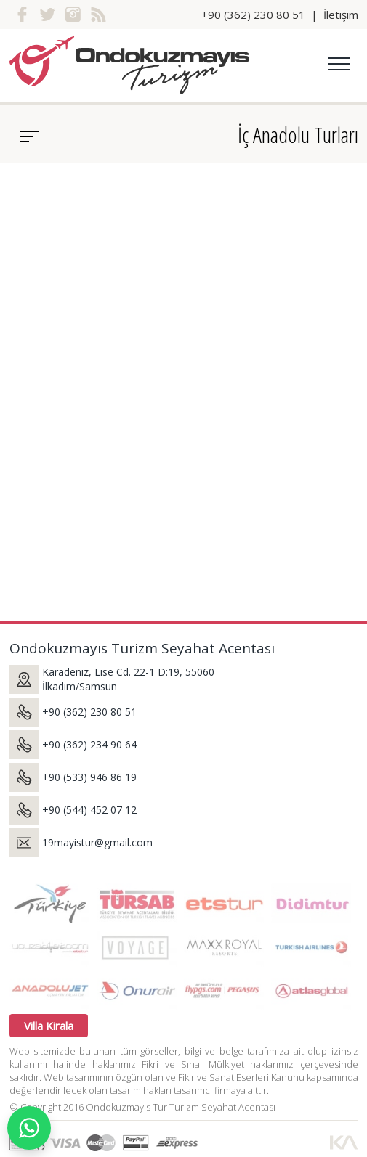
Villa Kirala (48, 1025)
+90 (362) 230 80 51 (253, 14)
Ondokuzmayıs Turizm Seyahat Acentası (142, 648)
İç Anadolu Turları (298, 135)
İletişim (340, 14)
